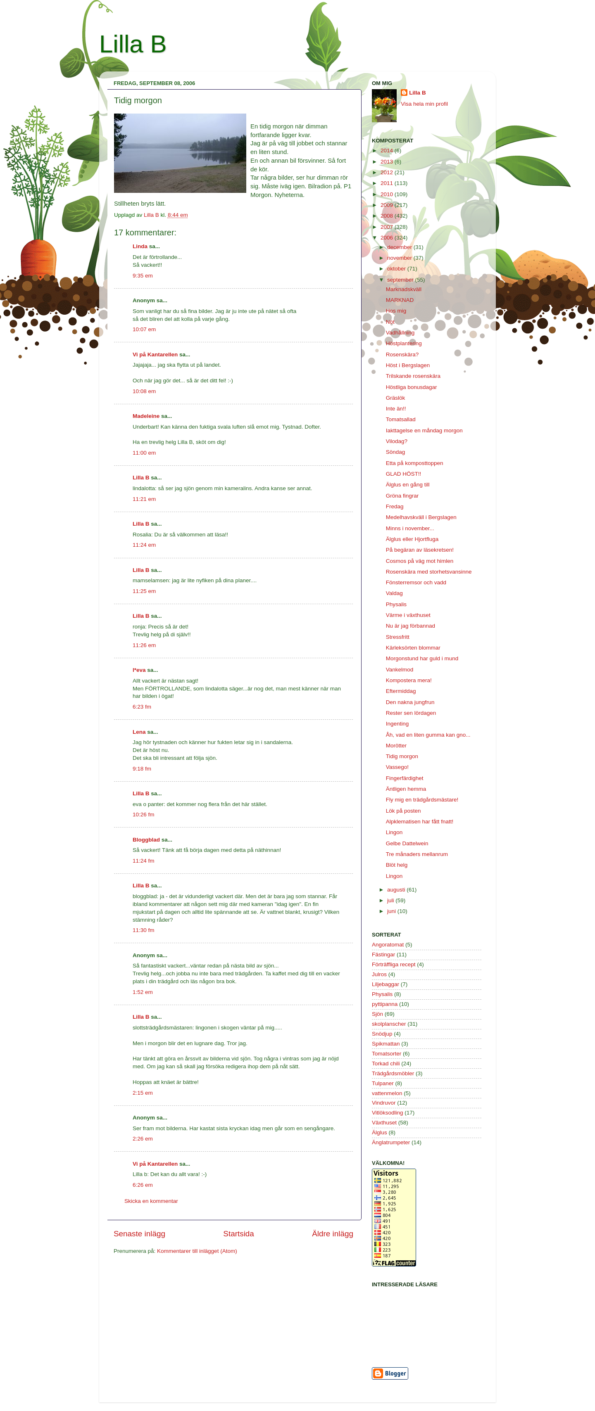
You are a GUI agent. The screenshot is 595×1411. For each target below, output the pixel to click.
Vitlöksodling (387, 1113)
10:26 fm (144, 814)
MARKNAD (400, 300)
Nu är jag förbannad (410, 626)
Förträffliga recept (394, 964)
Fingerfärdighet (405, 778)
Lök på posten (403, 811)
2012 (388, 172)
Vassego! (397, 767)
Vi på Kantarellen (155, 354)
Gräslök (395, 398)
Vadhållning (400, 333)
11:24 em (144, 545)
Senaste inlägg (139, 1233)
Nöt (390, 322)
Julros (379, 974)
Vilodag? (396, 441)
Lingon (394, 832)
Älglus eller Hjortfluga (412, 539)
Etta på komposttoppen (414, 463)
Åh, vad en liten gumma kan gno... (428, 735)
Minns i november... (410, 528)
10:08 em (144, 391)
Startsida (238, 1233)
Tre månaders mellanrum (417, 854)
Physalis (396, 604)
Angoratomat (388, 944)
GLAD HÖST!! (403, 474)
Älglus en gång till (408, 484)
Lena (139, 732)
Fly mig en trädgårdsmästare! (422, 800)
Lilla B (133, 44)
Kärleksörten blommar (413, 648)
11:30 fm (144, 930)
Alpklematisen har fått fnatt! (420, 821)
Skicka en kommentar (151, 1201)
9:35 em (143, 276)
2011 (388, 183)
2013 (388, 162)
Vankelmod (400, 669)
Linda (140, 246)
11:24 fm (144, 861)
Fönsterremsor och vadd (416, 582)
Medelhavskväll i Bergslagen (421, 517)
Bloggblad (146, 840)
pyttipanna (384, 1004)
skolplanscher (389, 1024)
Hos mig (396, 311)
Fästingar (383, 954)
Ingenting (397, 724)
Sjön (377, 1014)
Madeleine (146, 416)
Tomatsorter (386, 1054)
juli (391, 900)
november (400, 258)
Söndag (395, 452)
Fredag (395, 506)
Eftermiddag (401, 691)
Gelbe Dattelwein (407, 843)
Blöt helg (397, 865)
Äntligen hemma (406, 789)
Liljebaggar (385, 984)
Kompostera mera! (409, 680)
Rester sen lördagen (411, 713)
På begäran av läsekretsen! (420, 550)
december (400, 247)
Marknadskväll (403, 289)
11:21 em (144, 499)
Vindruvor (384, 1103)
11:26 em (144, 645)
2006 (388, 238)
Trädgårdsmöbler (393, 1073)
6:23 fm (142, 707)
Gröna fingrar (402, 496)
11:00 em (144, 453)
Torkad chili (386, 1063)
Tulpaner (383, 1083)
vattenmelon (387, 1093)
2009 (388, 205)
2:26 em (143, 1139)
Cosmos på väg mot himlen (420, 561)
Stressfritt (397, 637)
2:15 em (143, 1093)
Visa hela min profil (424, 104)
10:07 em (144, 329)
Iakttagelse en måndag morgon (424, 430)
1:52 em (143, 992)
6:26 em (143, 1185)
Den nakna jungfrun (410, 702)
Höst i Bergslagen (408, 365)
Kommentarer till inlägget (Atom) (197, 1251)
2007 (388, 227)
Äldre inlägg (332, 1233)
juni (392, 911)
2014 (388, 150)
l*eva (139, 670)
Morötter (396, 745)
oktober (397, 269)
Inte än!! (396, 409)
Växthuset (384, 1122)
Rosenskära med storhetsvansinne (429, 572)
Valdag (394, 593)
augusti (397, 890)
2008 (388, 216)
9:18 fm (142, 769)
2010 (388, 194)
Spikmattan (386, 1044)
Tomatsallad (401, 419)
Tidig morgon (402, 756)
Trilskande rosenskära (413, 376)
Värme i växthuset (408, 615)
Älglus (379, 1132)
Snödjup (382, 1034)
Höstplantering (404, 343)
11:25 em (144, 591)
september (401, 280)
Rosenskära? (402, 354)
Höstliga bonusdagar (411, 387)
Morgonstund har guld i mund (422, 658)
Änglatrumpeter (391, 1142)
